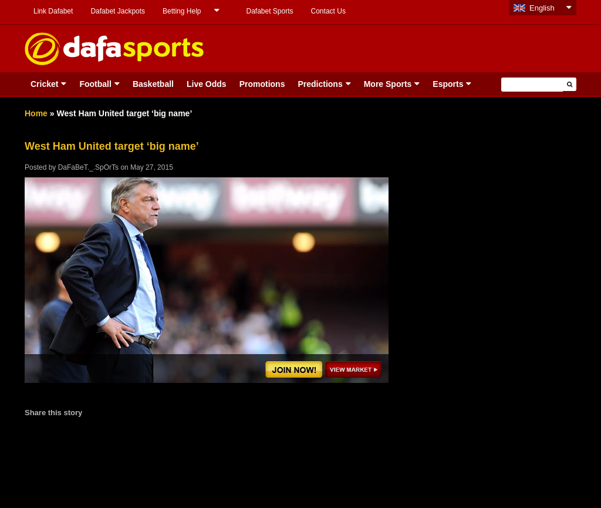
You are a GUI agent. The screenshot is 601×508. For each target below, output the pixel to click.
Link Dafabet (53, 11)
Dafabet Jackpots (117, 11)
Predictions (320, 84)
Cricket (44, 84)
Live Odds (207, 84)
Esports (448, 84)
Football (95, 84)
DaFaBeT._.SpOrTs (88, 167)
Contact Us (328, 11)
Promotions (262, 84)
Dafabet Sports (269, 11)
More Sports (388, 84)
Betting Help (182, 11)
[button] (569, 84)
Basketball (153, 84)
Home (36, 113)
